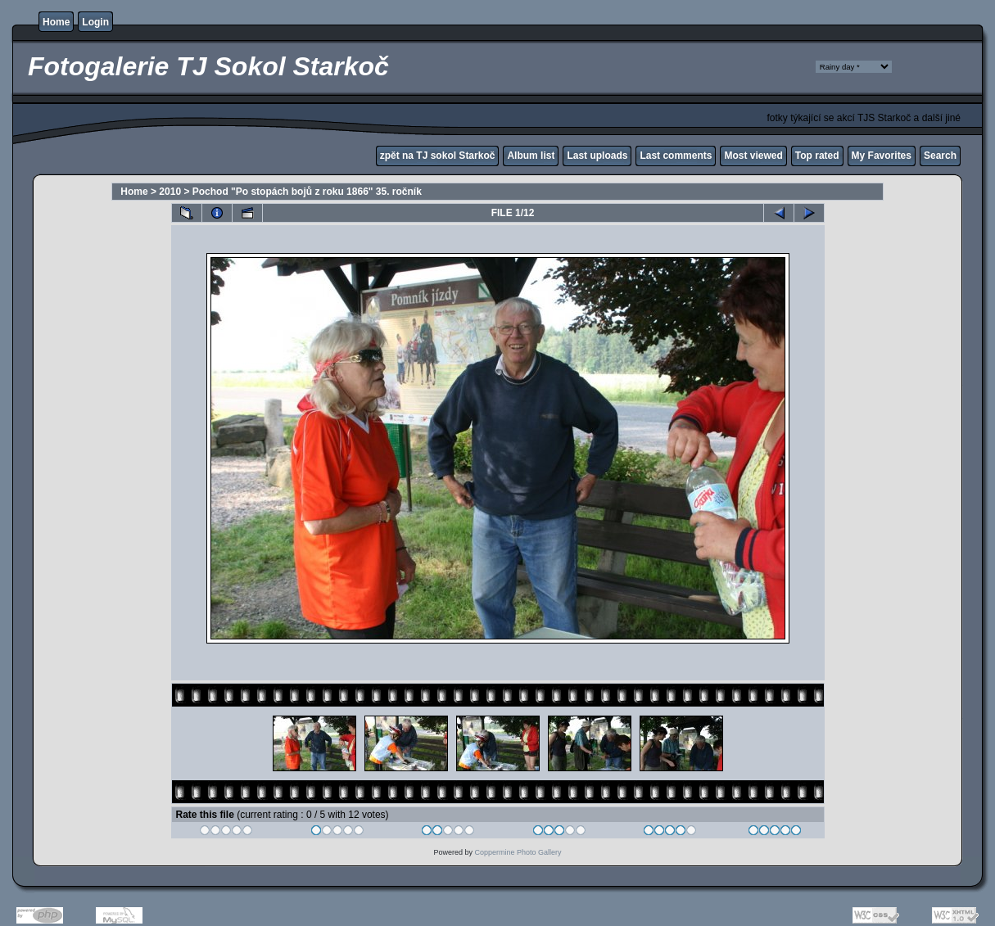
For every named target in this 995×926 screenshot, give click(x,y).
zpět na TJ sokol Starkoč (437, 155)
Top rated (817, 155)
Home (56, 22)
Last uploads (597, 155)
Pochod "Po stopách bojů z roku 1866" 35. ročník (307, 191)
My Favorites (881, 155)
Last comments (676, 155)
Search (940, 155)
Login (95, 22)
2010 (170, 191)
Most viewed (753, 155)
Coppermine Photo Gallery (517, 852)
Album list (530, 155)
